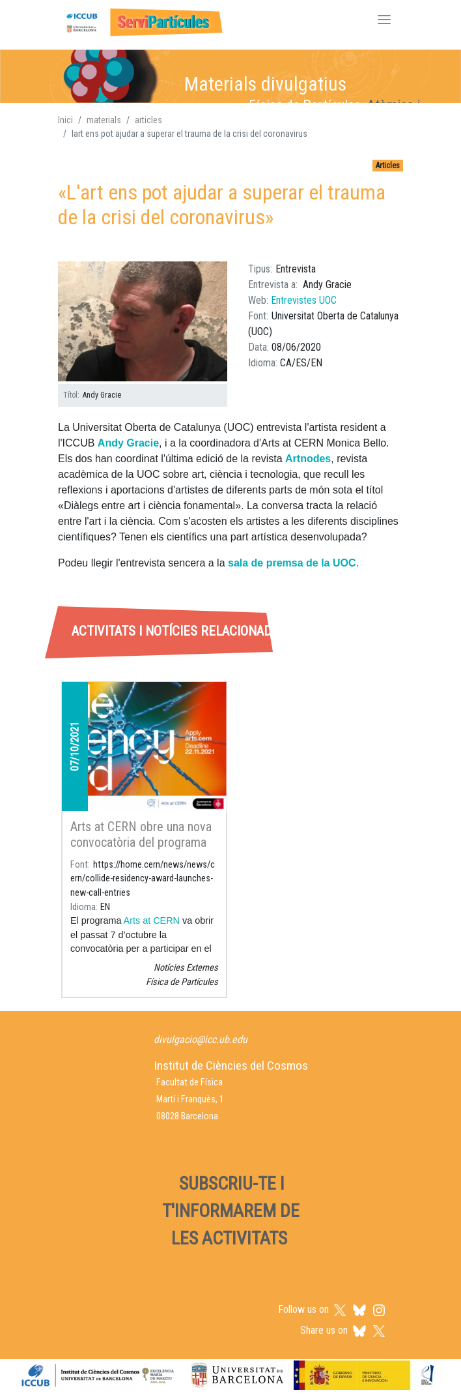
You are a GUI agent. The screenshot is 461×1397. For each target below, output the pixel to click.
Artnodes (308, 458)
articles (148, 120)
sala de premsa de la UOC (292, 562)
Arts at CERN (152, 920)
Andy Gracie (128, 443)
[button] (142, 322)
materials (104, 120)
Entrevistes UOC (304, 300)
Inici (65, 120)
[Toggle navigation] (384, 20)
